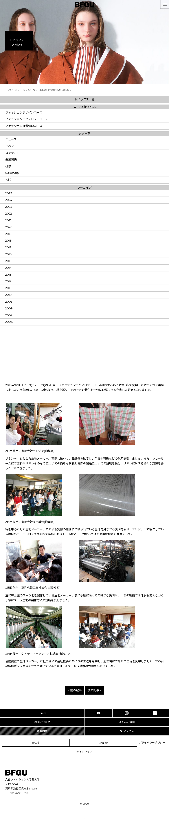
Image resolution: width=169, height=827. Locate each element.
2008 (9, 308)
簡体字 (36, 742)
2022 (8, 213)
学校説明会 (12, 173)
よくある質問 (127, 722)
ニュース (11, 139)
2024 (8, 200)
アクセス (126, 731)
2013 (8, 274)
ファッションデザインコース (23, 112)
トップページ (11, 90)
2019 (8, 234)
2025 (8, 193)
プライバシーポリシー (152, 742)
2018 (8, 240)
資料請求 (42, 731)
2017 (8, 247)
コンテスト (12, 153)
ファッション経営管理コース (23, 126)
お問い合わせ (42, 722)
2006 (9, 321)
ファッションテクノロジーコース (26, 119)
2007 (8, 315)
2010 (8, 294)
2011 (8, 288)
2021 (8, 220)
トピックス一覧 (28, 90)
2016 (8, 254)
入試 (8, 180)
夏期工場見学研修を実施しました (54, 90)
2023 (8, 206)
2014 (8, 267)
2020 (8, 227)
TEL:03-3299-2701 (17, 792)
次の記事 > (94, 690)
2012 (8, 281)
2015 (8, 261)
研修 (8, 166)
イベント (11, 146)
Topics (42, 713)
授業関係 (11, 159)
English (103, 742)
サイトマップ (84, 751)
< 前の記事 (75, 690)
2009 (9, 301)
